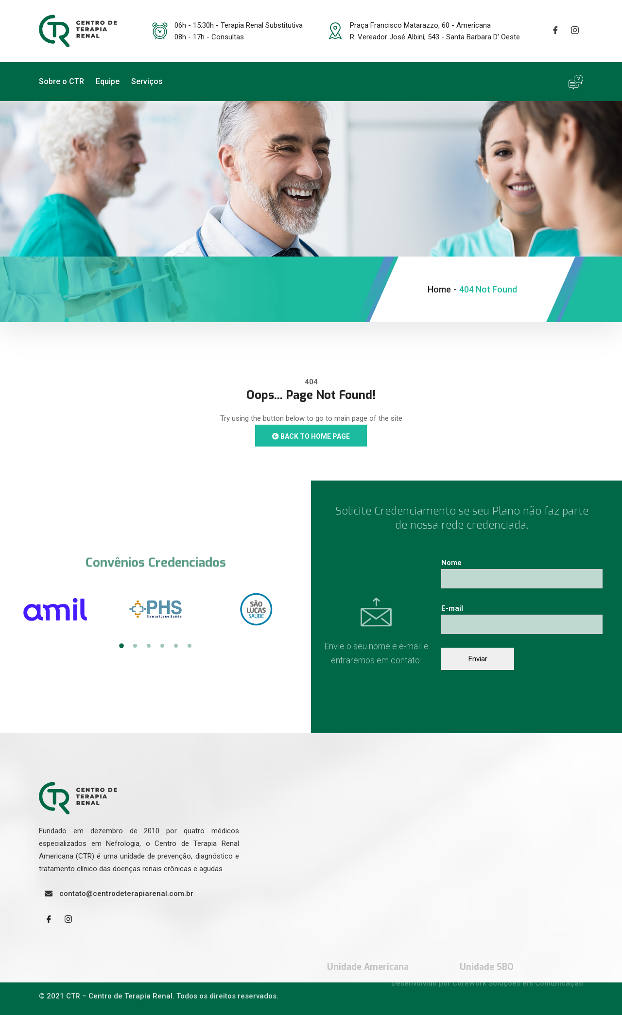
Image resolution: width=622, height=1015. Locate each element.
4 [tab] (162, 646)
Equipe (108, 81)
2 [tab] (135, 646)
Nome (522, 570)
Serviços (147, 81)
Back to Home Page (311, 436)
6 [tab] (189, 646)
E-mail (522, 616)
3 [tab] (149, 646)
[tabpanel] (55, 609)
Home (439, 289)
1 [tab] (121, 645)
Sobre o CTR (61, 81)
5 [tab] (176, 646)
